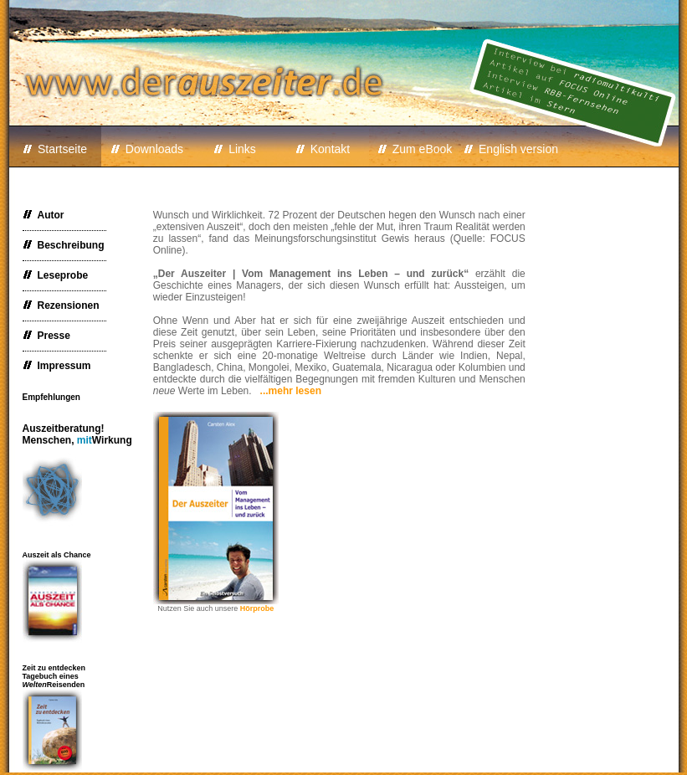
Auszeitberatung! (77, 434)
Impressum (57, 366)
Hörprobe (257, 608)
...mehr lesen (290, 391)
